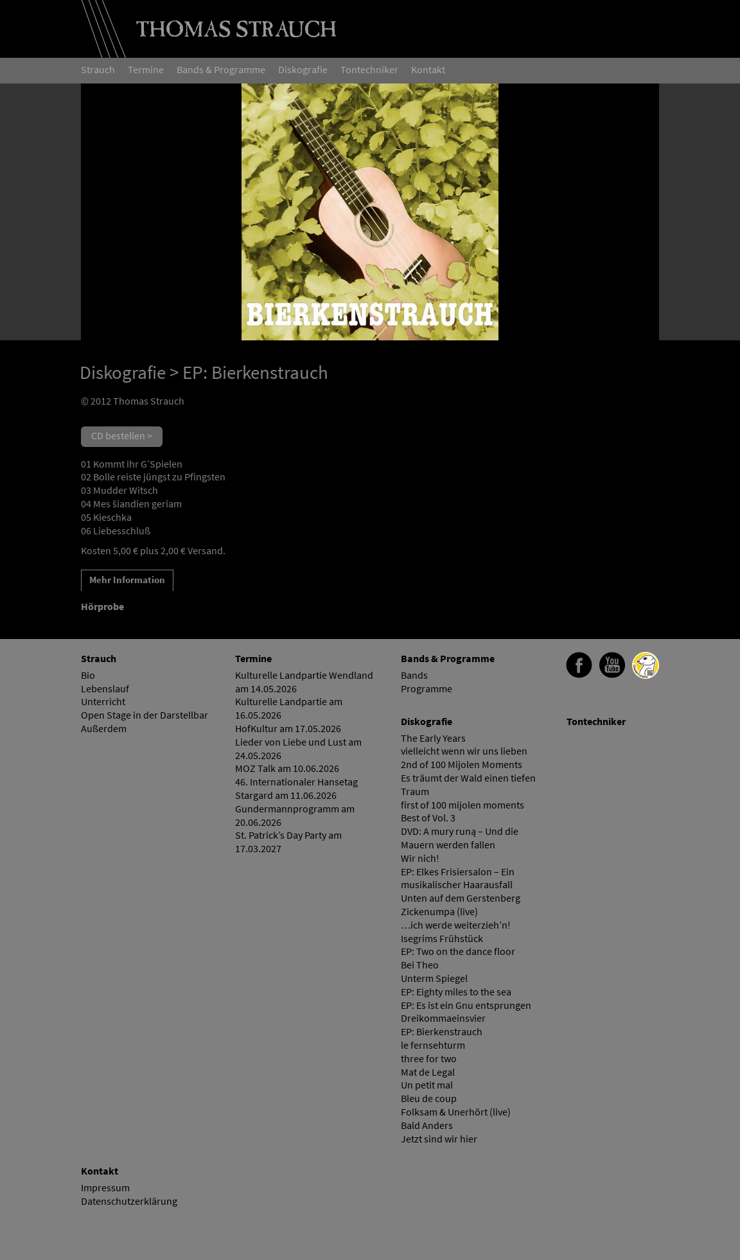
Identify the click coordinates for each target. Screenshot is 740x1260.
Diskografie (123, 372)
